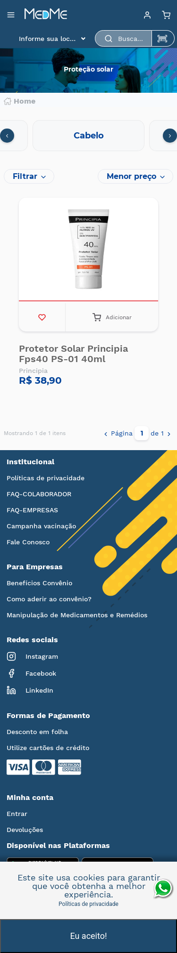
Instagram (32, 656)
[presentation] (7, 136)
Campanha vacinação (41, 526)
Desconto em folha (37, 731)
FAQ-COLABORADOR (39, 494)
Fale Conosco (28, 542)
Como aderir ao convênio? (49, 599)
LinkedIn (30, 690)
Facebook (31, 673)
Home (19, 101)
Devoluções (25, 829)
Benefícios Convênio (39, 583)
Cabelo (89, 135)
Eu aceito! (88, 936)
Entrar (17, 813)
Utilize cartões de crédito (48, 747)
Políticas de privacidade (45, 478)
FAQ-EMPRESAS (32, 510)
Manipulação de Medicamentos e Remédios (77, 615)
